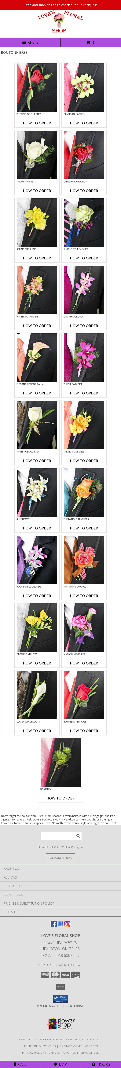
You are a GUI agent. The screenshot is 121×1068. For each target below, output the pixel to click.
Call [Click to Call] (20, 1064)
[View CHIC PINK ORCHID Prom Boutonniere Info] (84, 290)
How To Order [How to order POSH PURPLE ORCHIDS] (37, 595)
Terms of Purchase (61, 1052)
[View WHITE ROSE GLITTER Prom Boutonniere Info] (37, 425)
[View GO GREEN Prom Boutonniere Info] (61, 762)
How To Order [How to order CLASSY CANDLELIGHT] (37, 730)
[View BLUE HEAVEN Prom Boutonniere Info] (37, 492)
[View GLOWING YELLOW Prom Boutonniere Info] (37, 627)
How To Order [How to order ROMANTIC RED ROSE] (84, 730)
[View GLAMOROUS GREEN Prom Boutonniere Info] (84, 87)
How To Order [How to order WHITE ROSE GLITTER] (37, 460)
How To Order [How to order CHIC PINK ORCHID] (84, 325)
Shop (30, 42)
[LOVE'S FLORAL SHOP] (60, 32)
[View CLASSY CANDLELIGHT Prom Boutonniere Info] (37, 695)
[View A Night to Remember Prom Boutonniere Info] (84, 222)
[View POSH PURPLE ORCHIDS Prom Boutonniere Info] (37, 560)
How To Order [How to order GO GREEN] (60, 798)
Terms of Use (89, 1052)
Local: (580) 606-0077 (60, 955)
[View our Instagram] (67, 926)
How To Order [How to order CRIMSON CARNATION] (84, 190)
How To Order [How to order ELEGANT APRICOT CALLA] (37, 393)
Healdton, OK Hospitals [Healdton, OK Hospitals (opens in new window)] (84, 1039)
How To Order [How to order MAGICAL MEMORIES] (84, 663)
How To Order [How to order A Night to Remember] (84, 258)
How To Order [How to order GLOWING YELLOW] (37, 663)
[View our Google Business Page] (60, 926)
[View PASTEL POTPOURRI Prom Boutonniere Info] (37, 290)
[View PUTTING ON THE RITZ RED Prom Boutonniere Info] (37, 87)
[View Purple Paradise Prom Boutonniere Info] (84, 357)
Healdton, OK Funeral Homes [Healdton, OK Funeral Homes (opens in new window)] (41, 1039)
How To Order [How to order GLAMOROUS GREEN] (84, 123)
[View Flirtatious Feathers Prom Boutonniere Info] (84, 492)
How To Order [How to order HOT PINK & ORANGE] (84, 595)
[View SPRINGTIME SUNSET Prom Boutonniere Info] (84, 425)
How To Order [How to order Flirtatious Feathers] (84, 528)
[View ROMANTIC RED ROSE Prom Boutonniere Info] (84, 695)
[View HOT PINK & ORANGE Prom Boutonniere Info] (84, 560)
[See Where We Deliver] (60, 857)
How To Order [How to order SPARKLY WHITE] (37, 190)
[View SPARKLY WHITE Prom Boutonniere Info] (37, 155)
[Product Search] (61, 836)
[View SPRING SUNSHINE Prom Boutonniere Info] (37, 222)
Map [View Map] (60, 1064)
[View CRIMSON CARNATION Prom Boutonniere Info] (84, 155)
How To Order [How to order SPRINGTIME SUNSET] (84, 460)
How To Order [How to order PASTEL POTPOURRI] (37, 325)
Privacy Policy (33, 1052)
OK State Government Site (79, 1046)
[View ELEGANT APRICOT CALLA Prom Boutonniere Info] (37, 357)
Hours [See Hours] (101, 1064)
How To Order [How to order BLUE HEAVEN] (37, 528)
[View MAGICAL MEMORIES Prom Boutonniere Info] (84, 627)
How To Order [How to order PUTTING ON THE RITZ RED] (37, 123)
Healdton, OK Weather (39, 1046)
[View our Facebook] (54, 926)
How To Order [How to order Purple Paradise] (84, 393)
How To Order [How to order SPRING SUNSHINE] (37, 258)
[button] (60, 999)
